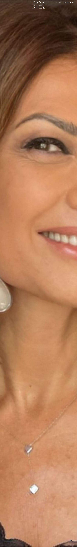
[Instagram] (65, 2)
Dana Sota (38, 5)
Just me (58, 2)
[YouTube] (68, 2)
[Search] (73, 2)
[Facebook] (70, 2)
